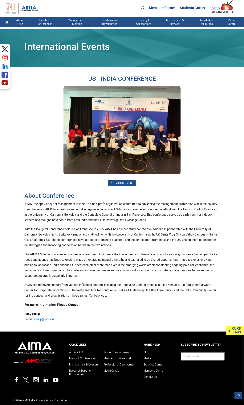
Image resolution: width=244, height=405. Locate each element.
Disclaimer (61, 400)
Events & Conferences (44, 22)
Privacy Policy (44, 400)
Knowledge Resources (206, 22)
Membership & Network (175, 22)
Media (147, 358)
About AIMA (20, 22)
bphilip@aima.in (43, 319)
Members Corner (162, 8)
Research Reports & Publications (81, 372)
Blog (146, 352)
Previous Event (122, 183)
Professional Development (110, 22)
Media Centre (231, 22)
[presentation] (210, 371)
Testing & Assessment (143, 22)
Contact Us (150, 376)
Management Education (76, 22)
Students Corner (192, 8)
